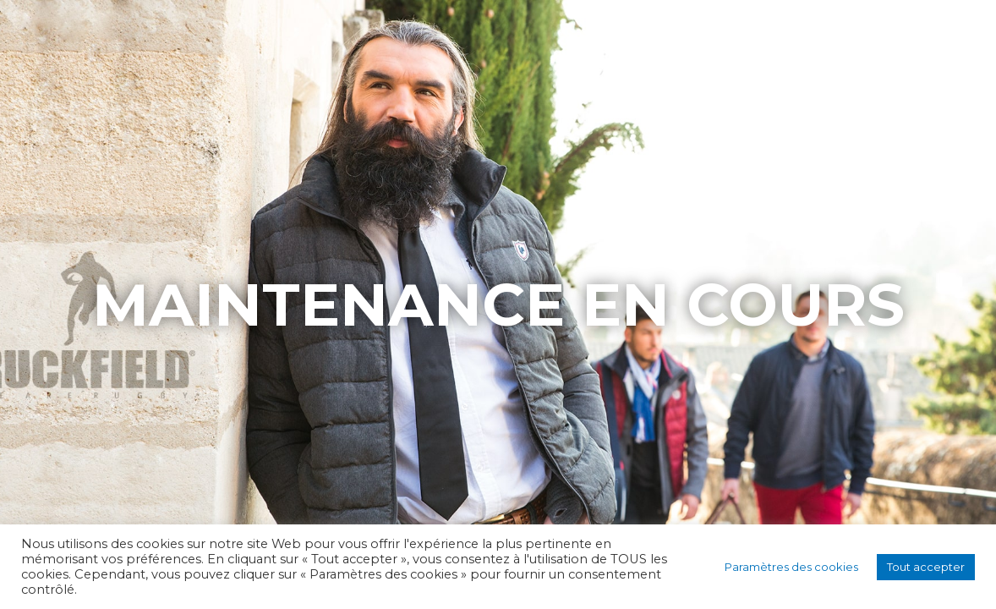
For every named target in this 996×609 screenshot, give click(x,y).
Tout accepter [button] (926, 566)
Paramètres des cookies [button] (791, 566)
